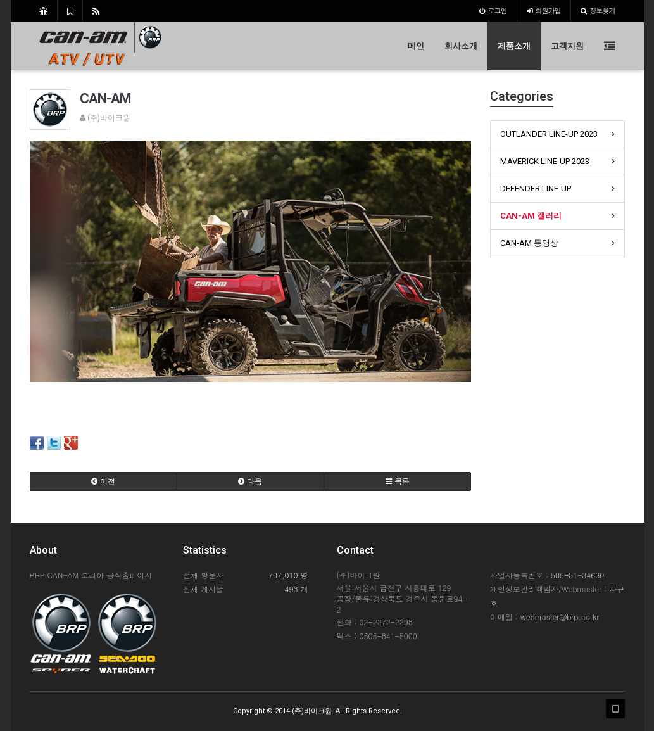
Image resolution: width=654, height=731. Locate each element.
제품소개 (514, 46)
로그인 (493, 10)
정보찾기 (598, 10)
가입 (544, 10)
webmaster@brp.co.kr (559, 616)
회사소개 (460, 46)
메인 (416, 46)
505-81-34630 (577, 574)
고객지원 (567, 46)
